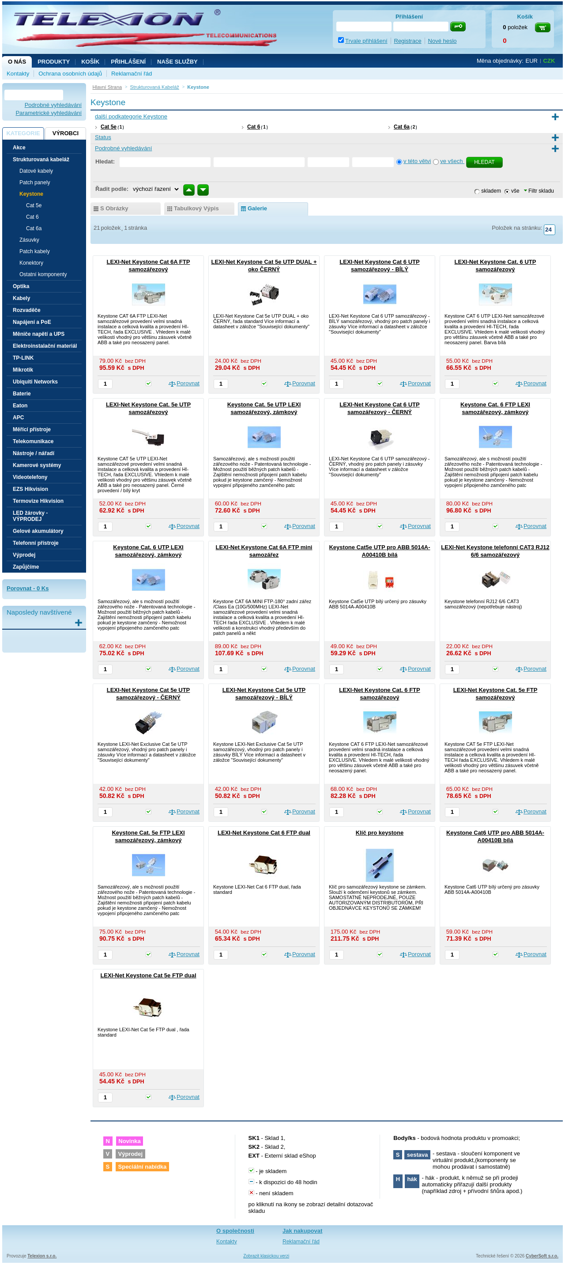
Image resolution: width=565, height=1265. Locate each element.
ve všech (452, 161)
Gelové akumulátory (38, 531)
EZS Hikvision (30, 489)
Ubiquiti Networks (35, 382)
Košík (90, 61)
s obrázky (114, 208)
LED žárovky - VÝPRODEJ (30, 516)
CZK (549, 60)
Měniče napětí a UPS (38, 334)
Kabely (21, 298)
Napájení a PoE (32, 322)
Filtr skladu (539, 191)
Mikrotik (23, 370)
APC (18, 417)
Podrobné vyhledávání (53, 105)
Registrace (408, 41)
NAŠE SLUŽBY (177, 61)
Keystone (31, 194)
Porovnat (188, 383)
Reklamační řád (131, 73)
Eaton (20, 406)
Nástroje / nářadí (33, 453)
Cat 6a (402, 127)
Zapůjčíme (26, 567)
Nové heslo (442, 41)
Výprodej (24, 555)
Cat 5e (109, 127)
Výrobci (66, 133)
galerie (257, 208)
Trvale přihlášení (366, 41)
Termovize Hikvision (38, 501)
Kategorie (23, 133)
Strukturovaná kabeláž (41, 159)
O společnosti (235, 1230)
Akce (19, 147)
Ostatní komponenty (43, 274)
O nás (17, 61)
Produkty (54, 61)
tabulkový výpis (196, 208)
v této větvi (417, 161)
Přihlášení (128, 61)
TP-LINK (23, 358)
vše (515, 191)
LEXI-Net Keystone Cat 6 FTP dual (264, 832)
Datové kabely (36, 171)
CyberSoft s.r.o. (542, 1256)
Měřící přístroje (32, 429)
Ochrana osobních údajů (70, 73)
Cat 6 (253, 127)
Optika (21, 286)
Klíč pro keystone (379, 832)
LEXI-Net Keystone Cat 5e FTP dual (148, 975)
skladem (491, 191)
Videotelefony (30, 477)
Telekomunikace (33, 441)
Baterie (22, 394)
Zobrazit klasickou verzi (266, 1256)
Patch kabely (34, 251)
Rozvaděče (27, 310)
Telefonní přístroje (36, 543)
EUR (532, 60)
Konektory (31, 263)
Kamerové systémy (37, 465)
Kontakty (18, 73)
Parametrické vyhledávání (48, 113)
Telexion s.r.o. (41, 1256)
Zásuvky (29, 240)
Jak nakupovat (302, 1230)
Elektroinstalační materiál (45, 346)
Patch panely (34, 182)
